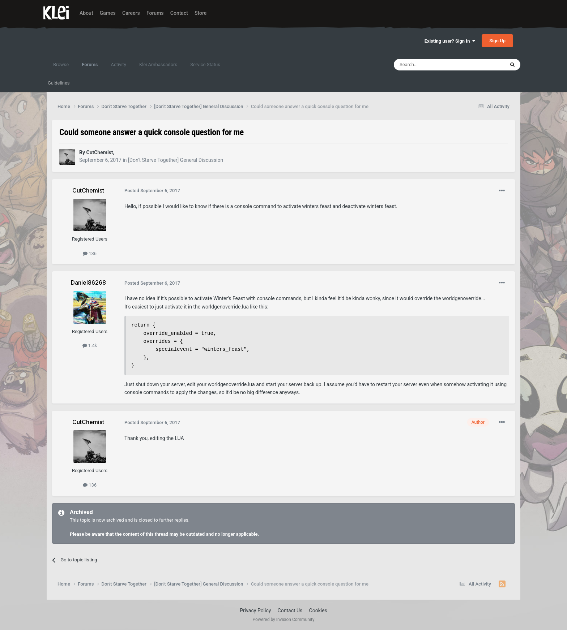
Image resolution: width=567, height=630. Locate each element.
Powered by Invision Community (284, 619)
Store (200, 13)
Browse (61, 64)
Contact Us (290, 610)
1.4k (89, 345)
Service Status (205, 64)
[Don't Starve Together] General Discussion (175, 160)
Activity (118, 64)
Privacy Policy (255, 610)
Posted (152, 190)
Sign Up (497, 40)
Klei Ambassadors (158, 64)
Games (108, 13)
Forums (155, 13)
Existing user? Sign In (450, 41)
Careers (131, 13)
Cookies (318, 610)
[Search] (432, 64)
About (86, 13)
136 (90, 253)
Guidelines (59, 83)
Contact (179, 13)
